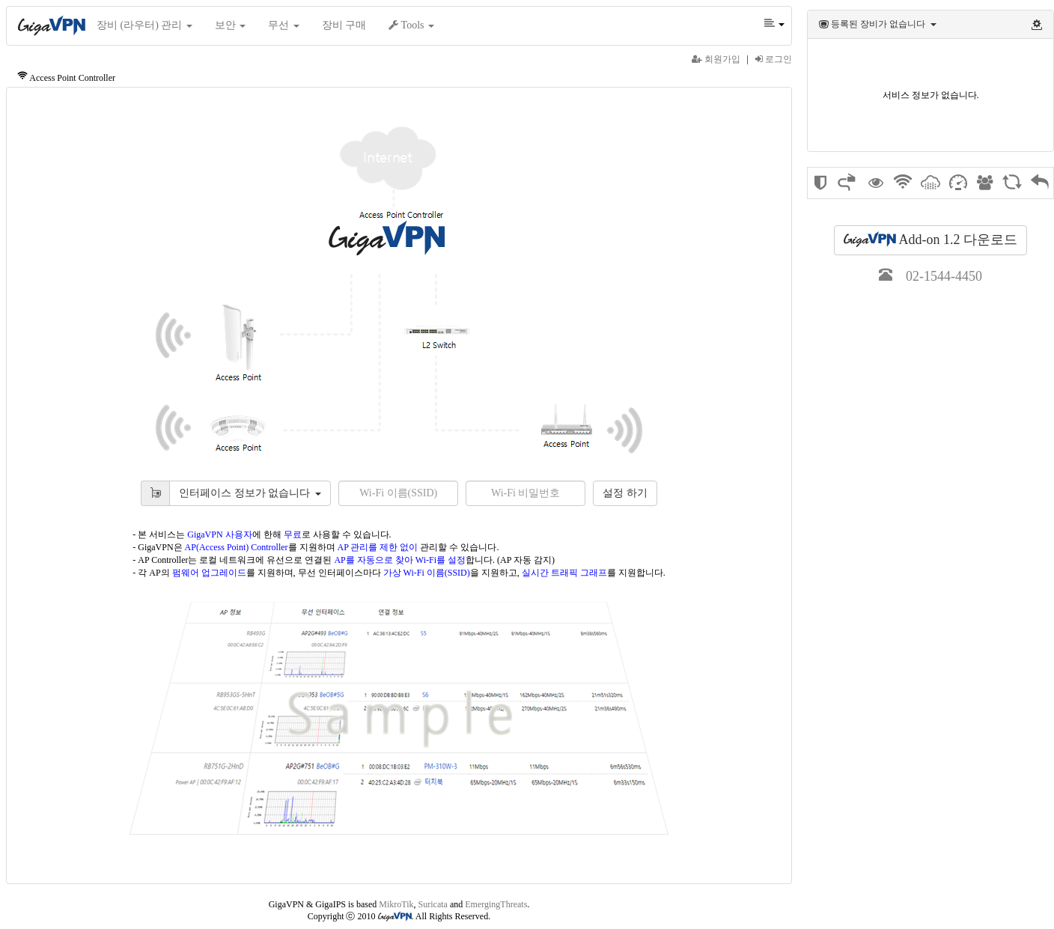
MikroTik (396, 904)
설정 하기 (625, 493)
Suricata (433, 904)
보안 (230, 25)
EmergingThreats (496, 904)
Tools (411, 25)
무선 (283, 25)
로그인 (773, 59)
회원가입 (716, 59)
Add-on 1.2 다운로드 (930, 239)
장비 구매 (344, 25)
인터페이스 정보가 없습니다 (250, 493)
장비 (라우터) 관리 (144, 25)
